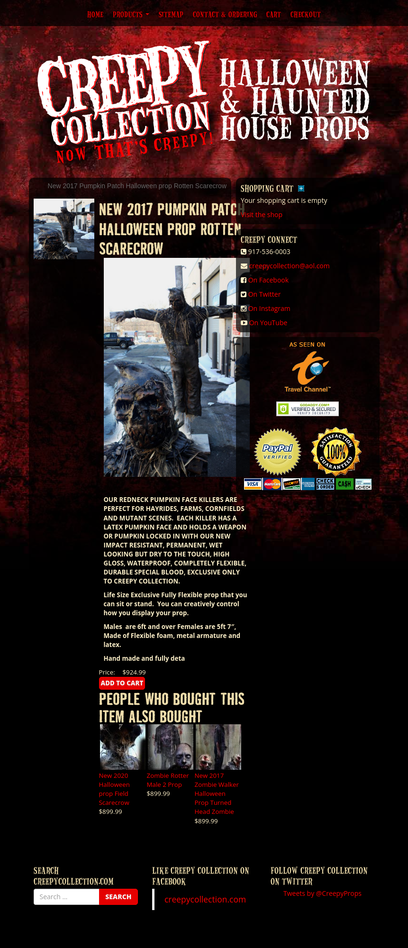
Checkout (305, 14)
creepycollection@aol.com (289, 265)
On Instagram (269, 308)
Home (95, 14)
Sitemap (171, 14)
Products (131, 14)
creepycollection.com (205, 899)
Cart (273, 14)
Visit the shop (261, 214)
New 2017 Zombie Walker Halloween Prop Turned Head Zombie (217, 793)
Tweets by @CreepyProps (322, 893)
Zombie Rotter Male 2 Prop (168, 780)
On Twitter (264, 294)
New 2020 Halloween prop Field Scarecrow (114, 789)
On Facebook (268, 279)
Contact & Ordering (225, 14)
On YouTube (268, 322)
